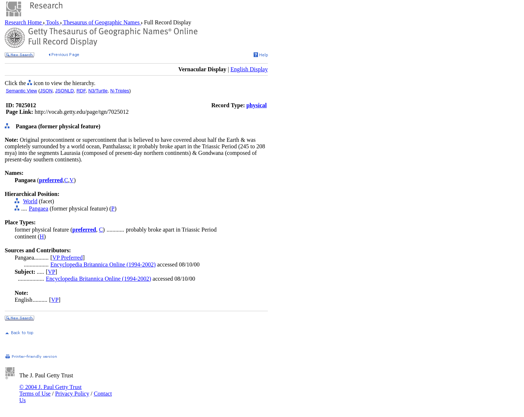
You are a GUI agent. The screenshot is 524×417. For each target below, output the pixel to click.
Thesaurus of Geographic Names (101, 22)
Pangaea (38, 208)
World (30, 201)
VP (51, 272)
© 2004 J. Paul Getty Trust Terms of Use (50, 390)
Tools (52, 22)
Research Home (24, 22)
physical (256, 105)
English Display (249, 69)
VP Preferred (67, 257)
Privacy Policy (72, 393)
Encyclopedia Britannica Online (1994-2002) (102, 264)
